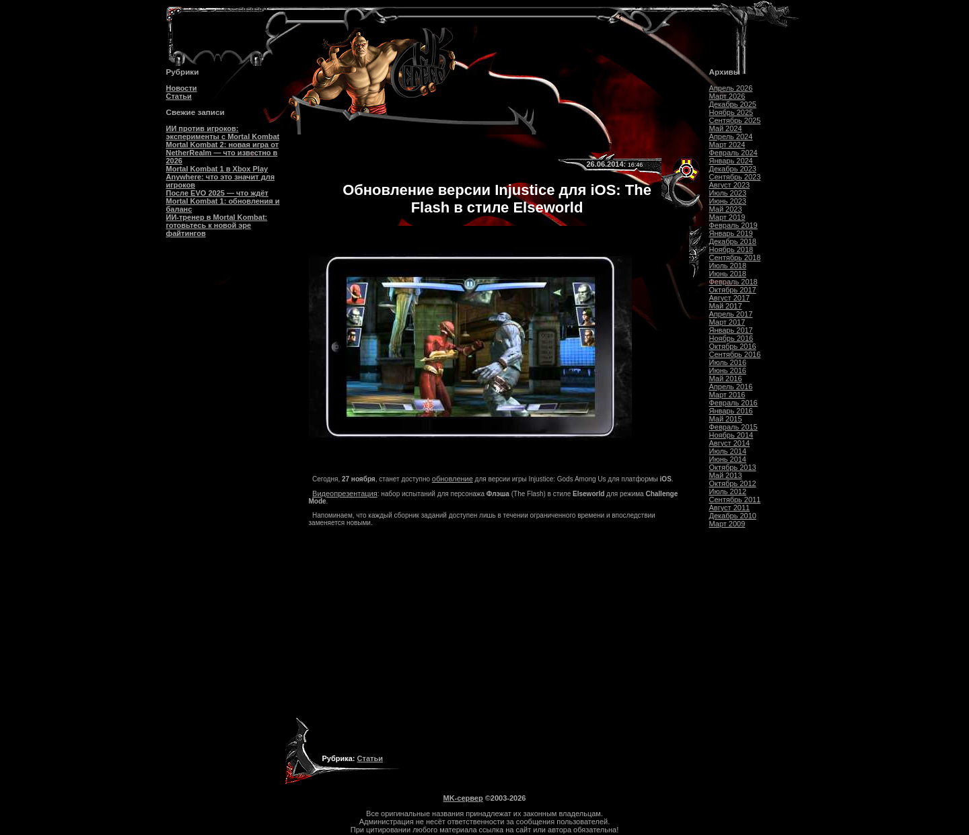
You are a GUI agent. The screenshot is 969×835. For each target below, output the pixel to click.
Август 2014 (729, 443)
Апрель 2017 (731, 314)
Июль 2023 (728, 193)
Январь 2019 (731, 233)
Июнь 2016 (728, 370)
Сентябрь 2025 (735, 120)
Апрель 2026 (731, 88)
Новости (181, 88)
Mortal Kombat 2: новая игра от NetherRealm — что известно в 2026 (222, 153)
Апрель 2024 (731, 136)
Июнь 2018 (728, 274)
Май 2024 (725, 128)
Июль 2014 (728, 451)
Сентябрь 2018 (735, 257)
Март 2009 (727, 524)
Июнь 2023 (728, 201)
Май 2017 (725, 306)
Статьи (179, 96)
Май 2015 (725, 419)
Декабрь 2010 (732, 516)
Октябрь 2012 (732, 483)
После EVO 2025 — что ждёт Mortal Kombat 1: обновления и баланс (223, 201)
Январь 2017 (731, 330)
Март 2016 (727, 395)
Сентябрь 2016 (735, 354)
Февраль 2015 (733, 427)
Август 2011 (729, 508)
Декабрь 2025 (732, 104)
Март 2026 (727, 96)
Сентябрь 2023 (735, 177)
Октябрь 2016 (732, 346)
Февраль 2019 (733, 225)
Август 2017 (729, 298)
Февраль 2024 (733, 153)
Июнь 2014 (728, 459)
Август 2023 (729, 185)
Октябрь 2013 (732, 467)
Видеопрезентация (345, 493)
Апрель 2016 (731, 387)
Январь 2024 (731, 161)
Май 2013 (725, 475)
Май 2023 (725, 209)
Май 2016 (725, 378)
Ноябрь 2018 (731, 249)
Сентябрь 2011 (735, 499)
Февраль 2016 (733, 403)
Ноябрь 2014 (731, 435)
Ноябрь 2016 (731, 338)
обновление (452, 479)
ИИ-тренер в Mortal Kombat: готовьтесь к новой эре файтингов (217, 225)
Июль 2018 (728, 266)
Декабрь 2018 (732, 241)
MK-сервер (463, 798)
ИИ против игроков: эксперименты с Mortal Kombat (223, 132)
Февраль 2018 (733, 282)
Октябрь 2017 (732, 290)
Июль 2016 (728, 362)
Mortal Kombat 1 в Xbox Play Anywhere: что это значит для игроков (220, 177)
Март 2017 (727, 322)
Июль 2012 (728, 491)
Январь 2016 (731, 411)
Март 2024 (727, 145)
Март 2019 (727, 217)
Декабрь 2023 (732, 169)
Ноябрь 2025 (731, 112)
